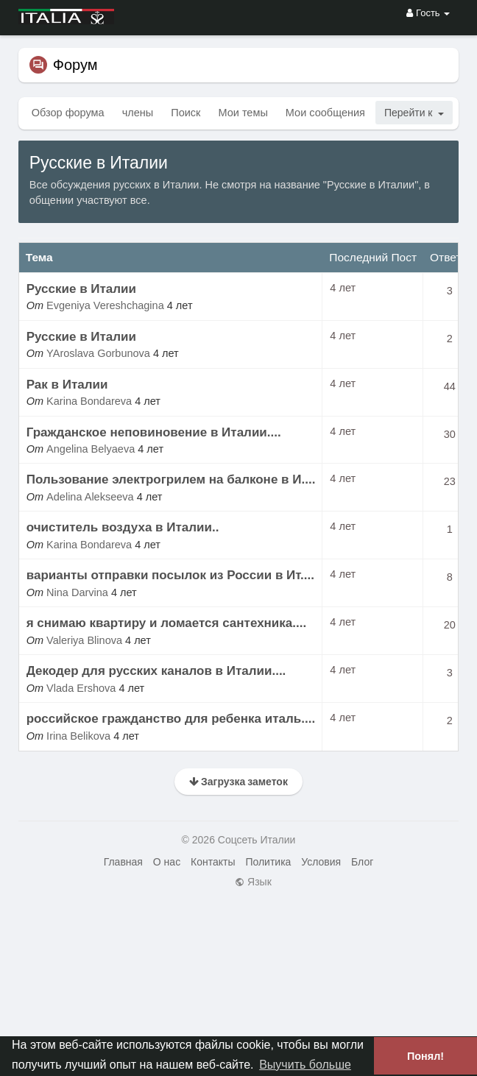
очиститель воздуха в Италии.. (122, 527)
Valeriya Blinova (84, 640)
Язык (253, 882)
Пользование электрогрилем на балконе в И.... (171, 479)
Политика (268, 862)
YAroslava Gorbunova (98, 353)
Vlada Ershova (81, 688)
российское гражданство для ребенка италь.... (170, 719)
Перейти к (414, 112)
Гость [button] (428, 12)
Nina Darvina (77, 592)
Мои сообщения (325, 112)
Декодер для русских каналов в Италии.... (156, 671)
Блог (362, 862)
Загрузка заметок (238, 781)
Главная (123, 862)
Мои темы (242, 112)
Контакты (213, 862)
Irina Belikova (78, 736)
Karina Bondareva (89, 401)
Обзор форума (68, 112)
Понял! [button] (425, 1056)
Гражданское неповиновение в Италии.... (153, 432)
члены (138, 112)
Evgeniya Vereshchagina (105, 305)
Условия (321, 862)
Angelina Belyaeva (90, 449)
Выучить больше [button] (305, 1064)
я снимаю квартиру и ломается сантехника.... (166, 623)
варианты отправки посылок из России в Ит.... (170, 575)
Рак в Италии (67, 385)
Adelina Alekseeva (90, 497)
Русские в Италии (81, 289)
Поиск (185, 112)
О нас (166, 862)
